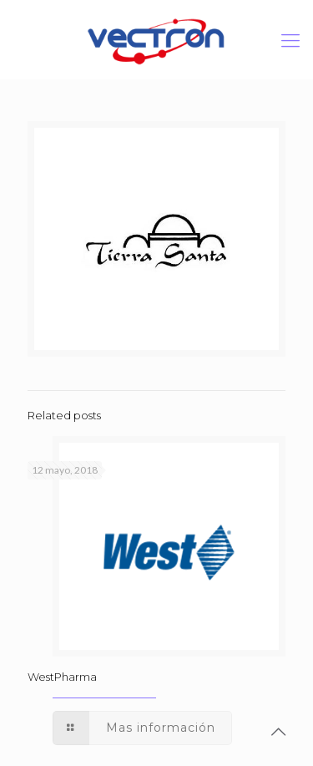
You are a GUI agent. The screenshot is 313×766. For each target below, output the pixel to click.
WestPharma (62, 676)
